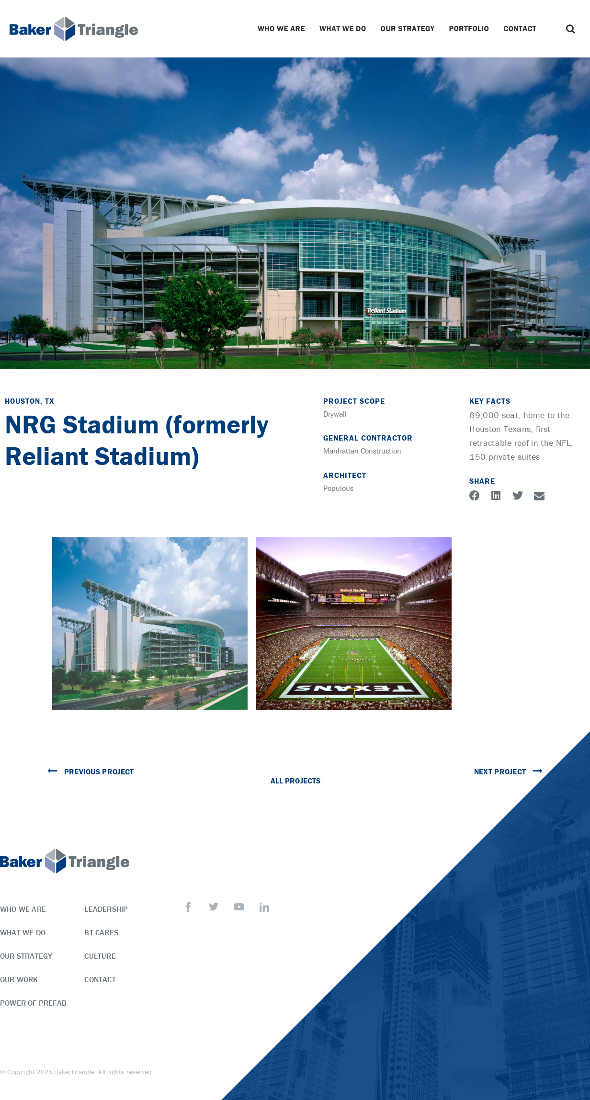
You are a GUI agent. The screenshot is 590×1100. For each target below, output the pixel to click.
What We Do (345, 29)
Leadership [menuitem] (106, 909)
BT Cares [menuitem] (101, 932)
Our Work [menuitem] (19, 979)
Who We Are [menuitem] (23, 909)
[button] (570, 28)
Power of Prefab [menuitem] (33, 1003)
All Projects (295, 780)
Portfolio (471, 29)
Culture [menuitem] (99, 956)
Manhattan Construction (362, 450)
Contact (522, 29)
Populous (338, 488)
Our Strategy (410, 29)
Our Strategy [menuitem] (26, 956)
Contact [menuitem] (99, 979)
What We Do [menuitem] (22, 932)
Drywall (335, 414)
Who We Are (284, 29)
